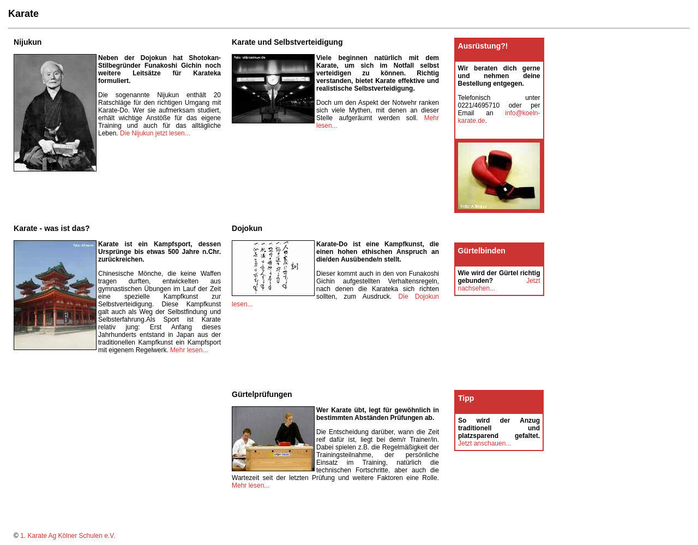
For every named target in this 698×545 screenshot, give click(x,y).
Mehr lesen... (189, 350)
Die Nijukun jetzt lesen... (155, 133)
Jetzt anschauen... (484, 443)
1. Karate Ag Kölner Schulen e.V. (67, 536)
